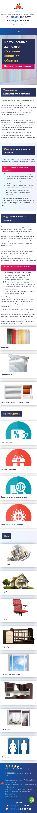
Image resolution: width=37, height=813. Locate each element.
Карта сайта (19, 803)
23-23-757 (20, 17)
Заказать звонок (18, 24)
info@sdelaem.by (11, 799)
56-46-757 (20, 21)
